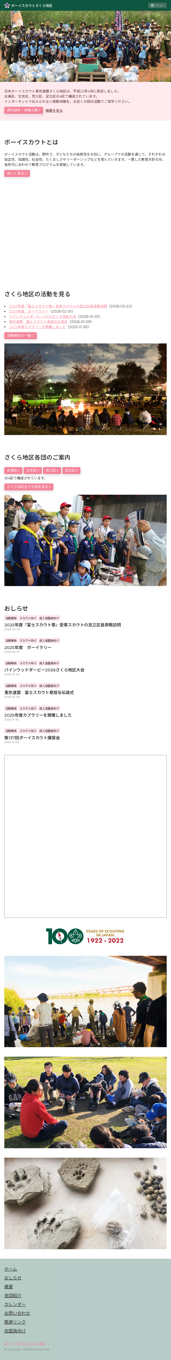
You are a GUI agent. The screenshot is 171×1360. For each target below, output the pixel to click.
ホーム (10, 1269)
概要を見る (54, 111)
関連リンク (15, 1322)
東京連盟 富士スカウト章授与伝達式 (38, 322)
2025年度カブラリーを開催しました (37, 327)
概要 (8, 1286)
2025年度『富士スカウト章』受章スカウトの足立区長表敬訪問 (58, 306)
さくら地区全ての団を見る (29, 487)
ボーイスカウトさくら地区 (25, 1343)
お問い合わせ (17, 1313)
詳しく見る (17, 173)
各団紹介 (13, 1295)
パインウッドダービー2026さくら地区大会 (42, 317)
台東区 (13, 470)
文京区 (32, 470)
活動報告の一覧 (20, 336)
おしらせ (13, 1277)
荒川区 (52, 470)
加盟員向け (15, 1330)
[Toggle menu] (157, 5)
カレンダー (15, 1304)
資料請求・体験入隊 (23, 110)
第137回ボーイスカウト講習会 (32, 737)
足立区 (71, 470)
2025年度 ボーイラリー (29, 311)
